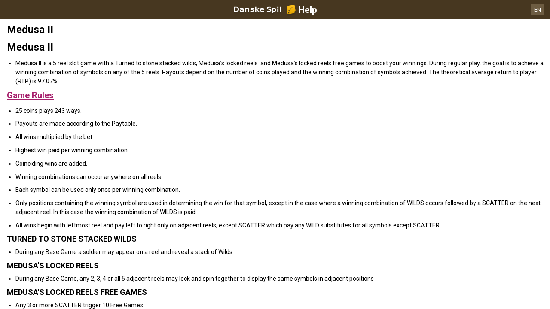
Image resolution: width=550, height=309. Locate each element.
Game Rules (30, 95)
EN (537, 9)
